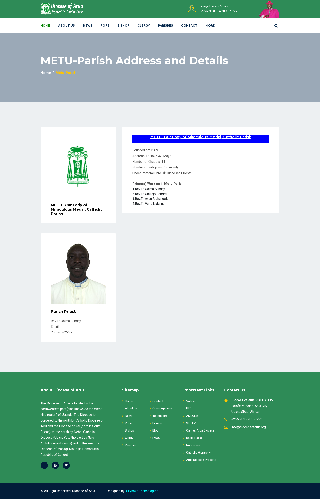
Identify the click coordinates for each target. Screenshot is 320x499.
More (210, 25)
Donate (156, 423)
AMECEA (190, 416)
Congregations (161, 408)
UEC (187, 408)
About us (129, 408)
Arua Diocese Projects (199, 460)
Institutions (159, 416)
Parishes (165, 25)
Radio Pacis (192, 438)
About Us (66, 25)
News (87, 25)
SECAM (189, 423)
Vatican (189, 401)
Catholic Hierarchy (197, 452)
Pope (105, 25)
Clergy (144, 25)
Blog (154, 430)
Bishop (123, 25)
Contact (189, 25)
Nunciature (192, 445)
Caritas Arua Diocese (198, 430)
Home (45, 25)
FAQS (155, 438)
